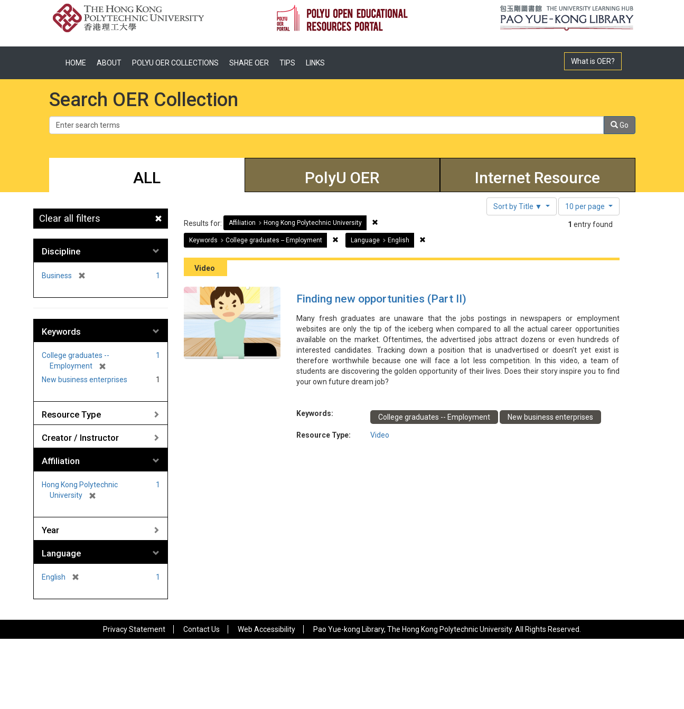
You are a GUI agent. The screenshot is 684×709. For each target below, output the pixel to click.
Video (379, 435)
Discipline (61, 251)
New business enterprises (84, 379)
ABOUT (109, 63)
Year (50, 530)
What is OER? (593, 61)
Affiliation (61, 461)
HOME (75, 63)
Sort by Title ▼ (518, 206)
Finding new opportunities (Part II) (381, 298)
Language (61, 553)
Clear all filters (69, 218)
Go (620, 125)
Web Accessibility (266, 629)
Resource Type (71, 414)
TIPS (287, 63)
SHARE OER (249, 63)
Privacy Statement (134, 629)
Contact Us (201, 629)
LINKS (315, 63)
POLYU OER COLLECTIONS (175, 63)
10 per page (585, 206)
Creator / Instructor (80, 437)
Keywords (61, 331)
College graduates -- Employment (434, 417)
